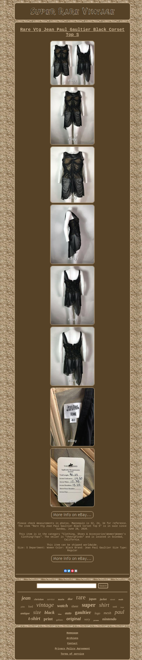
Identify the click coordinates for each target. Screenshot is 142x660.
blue (60, 614)
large (122, 607)
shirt (104, 605)
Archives (72, 638)
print (48, 619)
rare (80, 597)
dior (70, 599)
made (121, 599)
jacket (103, 599)
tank (115, 606)
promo (96, 620)
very (87, 619)
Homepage (72, 633)
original (73, 619)
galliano (59, 620)
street (112, 599)
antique (25, 613)
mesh (107, 613)
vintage (45, 605)
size (37, 612)
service (50, 599)
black (50, 612)
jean (26, 598)
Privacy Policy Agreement (72, 648)
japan (92, 599)
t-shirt (34, 618)
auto (68, 613)
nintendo (109, 619)
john (23, 606)
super (89, 605)
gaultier (83, 612)
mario (61, 599)
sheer (74, 606)
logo (97, 613)
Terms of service (72, 653)
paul (119, 612)
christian (39, 599)
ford (30, 606)
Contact (72, 643)
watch (62, 605)
